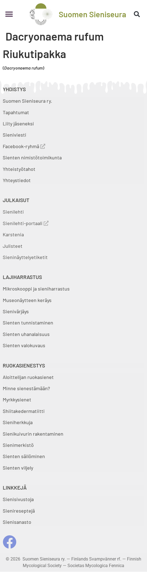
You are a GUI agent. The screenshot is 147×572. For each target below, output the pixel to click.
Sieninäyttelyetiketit (25, 257)
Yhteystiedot (17, 180)
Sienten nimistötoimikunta (32, 157)
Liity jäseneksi (18, 123)
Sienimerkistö (18, 445)
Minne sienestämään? (26, 388)
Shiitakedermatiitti (24, 411)
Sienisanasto (17, 522)
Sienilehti (13, 212)
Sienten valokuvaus (24, 345)
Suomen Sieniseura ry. (27, 101)
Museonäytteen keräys (27, 300)
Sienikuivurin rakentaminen (33, 434)
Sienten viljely (18, 468)
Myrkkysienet (17, 399)
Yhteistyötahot (19, 169)
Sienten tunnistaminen (28, 323)
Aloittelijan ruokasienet (28, 377)
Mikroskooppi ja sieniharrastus (36, 289)
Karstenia (13, 234)
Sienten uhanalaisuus (26, 334)
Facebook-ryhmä (24, 146)
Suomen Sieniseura (92, 14)
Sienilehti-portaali (26, 223)
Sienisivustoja (18, 499)
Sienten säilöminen (24, 456)
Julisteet (12, 246)
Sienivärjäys (16, 311)
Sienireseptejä (19, 511)
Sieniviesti (15, 135)
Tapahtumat (16, 112)
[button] (9, 14)
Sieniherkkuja (18, 422)
